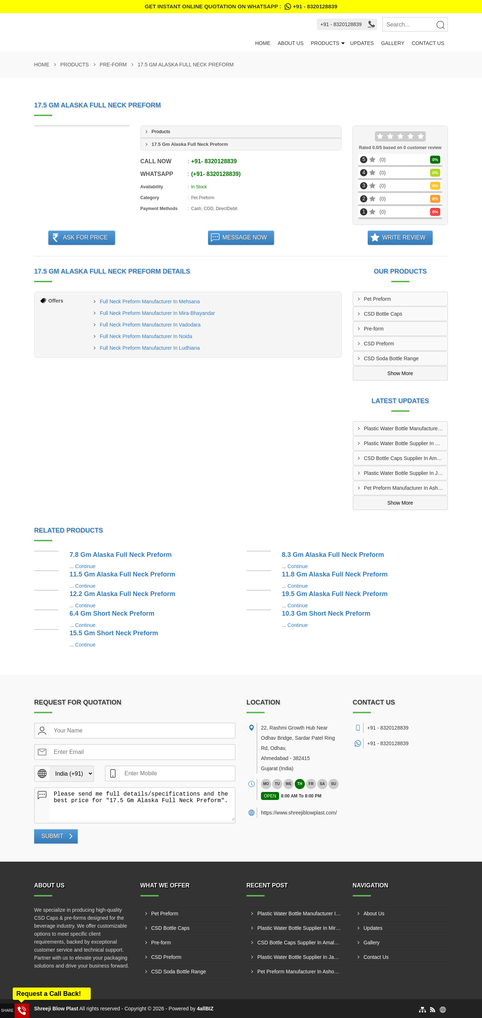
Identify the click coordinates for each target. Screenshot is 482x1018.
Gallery (392, 43)
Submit (52, 836)
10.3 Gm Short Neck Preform (326, 613)
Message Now (244, 237)
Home (262, 43)
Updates (362, 43)
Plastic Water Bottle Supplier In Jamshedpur (406, 473)
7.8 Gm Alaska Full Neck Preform (121, 554)
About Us (290, 43)
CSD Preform (379, 343)
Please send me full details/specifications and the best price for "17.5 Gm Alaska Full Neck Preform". (142, 804)
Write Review (403, 237)
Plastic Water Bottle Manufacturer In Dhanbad (406, 428)
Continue (85, 566)
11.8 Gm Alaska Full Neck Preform (335, 574)
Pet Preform (377, 299)
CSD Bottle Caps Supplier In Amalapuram (406, 458)
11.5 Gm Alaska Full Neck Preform (122, 574)
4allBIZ (205, 1008)
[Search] (440, 24)
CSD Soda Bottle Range (391, 358)
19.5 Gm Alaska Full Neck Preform (335, 594)
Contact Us (428, 43)
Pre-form (113, 64)
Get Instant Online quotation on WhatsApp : (241, 6)
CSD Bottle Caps (383, 314)
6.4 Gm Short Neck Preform (112, 613)
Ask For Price (85, 237)
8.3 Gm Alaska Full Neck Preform (333, 554)
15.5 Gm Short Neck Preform (114, 633)
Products (325, 43)
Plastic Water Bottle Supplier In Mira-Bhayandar (406, 443)
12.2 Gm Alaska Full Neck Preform (122, 594)
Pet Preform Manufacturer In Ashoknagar (406, 488)
